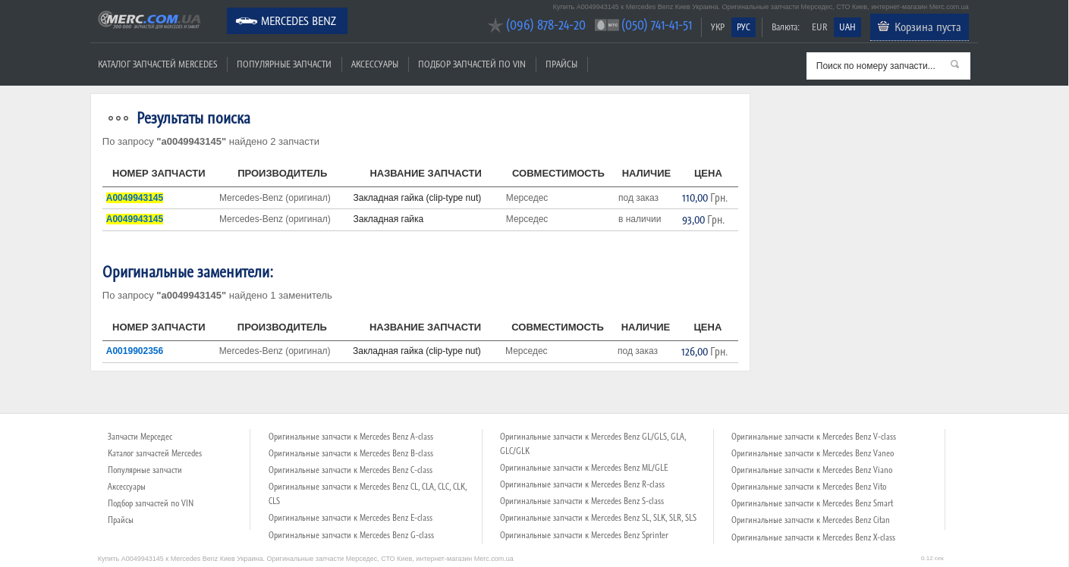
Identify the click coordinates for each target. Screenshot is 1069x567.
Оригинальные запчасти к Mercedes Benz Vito (808, 486)
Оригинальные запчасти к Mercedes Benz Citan (810, 520)
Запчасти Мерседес (140, 436)
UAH (847, 27)
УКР (718, 27)
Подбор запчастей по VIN (472, 64)
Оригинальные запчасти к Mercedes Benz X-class (813, 537)
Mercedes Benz (298, 20)
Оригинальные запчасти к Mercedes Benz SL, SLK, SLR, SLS (598, 517)
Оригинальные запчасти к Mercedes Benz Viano (811, 470)
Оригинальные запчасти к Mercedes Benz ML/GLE (584, 467)
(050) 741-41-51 (656, 24)
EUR (819, 27)
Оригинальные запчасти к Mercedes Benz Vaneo (812, 453)
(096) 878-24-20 (546, 24)
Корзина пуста (928, 26)
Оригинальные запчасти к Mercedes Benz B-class (351, 453)
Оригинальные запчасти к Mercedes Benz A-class (351, 436)
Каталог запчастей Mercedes (157, 64)
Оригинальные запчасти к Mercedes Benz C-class (350, 470)
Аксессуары (374, 64)
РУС (743, 27)
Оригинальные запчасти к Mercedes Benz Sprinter (584, 535)
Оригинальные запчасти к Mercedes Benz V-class (813, 436)
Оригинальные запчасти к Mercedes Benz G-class (351, 535)
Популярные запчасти (284, 64)
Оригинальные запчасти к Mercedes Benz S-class (582, 501)
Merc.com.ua (92, 9)
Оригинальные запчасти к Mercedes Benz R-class (582, 484)
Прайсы (561, 64)
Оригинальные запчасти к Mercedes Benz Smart (812, 503)
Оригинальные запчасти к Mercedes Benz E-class (350, 517)
